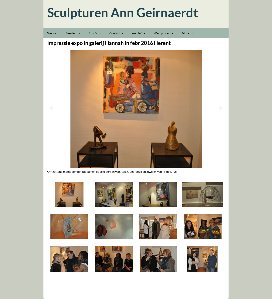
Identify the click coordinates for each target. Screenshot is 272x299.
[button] (51, 108)
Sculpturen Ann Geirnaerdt (122, 12)
